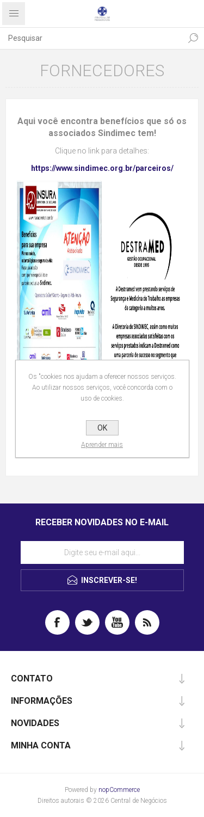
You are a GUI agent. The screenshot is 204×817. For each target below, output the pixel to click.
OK (102, 427)
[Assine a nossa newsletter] (102, 552)
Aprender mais (102, 445)
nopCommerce (119, 790)
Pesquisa (193, 38)
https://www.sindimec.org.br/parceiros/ (102, 168)
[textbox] (91, 38)
